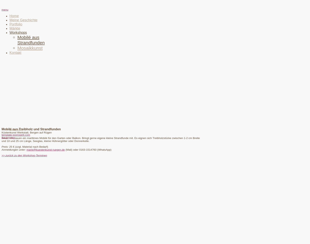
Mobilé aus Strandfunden (31, 40)
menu (5, 9)
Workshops (18, 33)
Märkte (14, 28)
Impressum (16, 129)
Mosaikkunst (30, 48)
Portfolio (15, 24)
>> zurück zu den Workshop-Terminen (24, 155)
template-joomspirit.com (16, 134)
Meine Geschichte (23, 20)
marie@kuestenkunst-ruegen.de (45, 149)
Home (14, 16)
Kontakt (15, 53)
